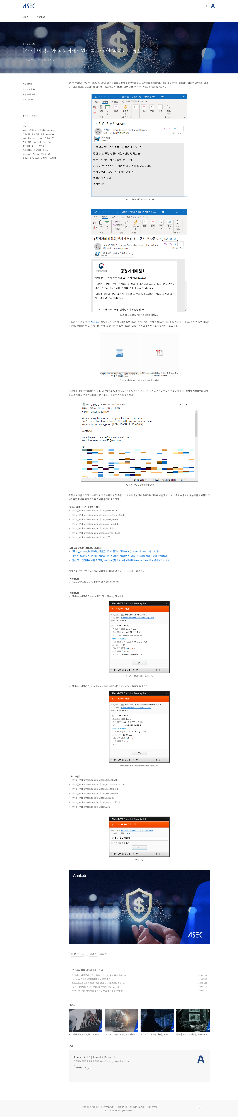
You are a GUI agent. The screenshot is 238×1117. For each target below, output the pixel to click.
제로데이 (52, 157)
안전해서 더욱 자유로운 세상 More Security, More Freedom (101, 1061)
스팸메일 (42, 130)
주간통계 (26, 146)
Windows (51, 130)
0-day (25, 157)
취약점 (43, 153)
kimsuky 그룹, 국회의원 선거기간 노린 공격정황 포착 (96, 990)
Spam (45, 150)
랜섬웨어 (37, 150)
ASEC (25, 130)
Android (37, 142)
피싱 (33, 146)
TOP (198, 1108)
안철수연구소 (50, 138)
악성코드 (32, 130)
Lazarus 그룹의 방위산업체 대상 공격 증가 (91, 979)
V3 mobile (27, 138)
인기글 (35, 116)
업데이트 (26, 134)
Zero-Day (46, 142)
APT (35, 138)
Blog (25, 17)
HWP (41, 138)
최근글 (26, 116)
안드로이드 (27, 150)
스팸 (24, 142)
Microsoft (27, 153)
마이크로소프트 (38, 134)
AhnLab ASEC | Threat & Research (95, 1057)
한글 (30, 142)
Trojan (36, 153)
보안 (31, 157)
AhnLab (41, 17)
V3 (49, 153)
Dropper (50, 134)
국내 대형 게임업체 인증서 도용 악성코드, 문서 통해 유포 (97, 975)
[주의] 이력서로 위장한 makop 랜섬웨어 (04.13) (94, 986)
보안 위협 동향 (29, 94)
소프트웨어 (41, 146)
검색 (206, 6)
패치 (45, 157)
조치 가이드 (28, 99)
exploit (38, 157)
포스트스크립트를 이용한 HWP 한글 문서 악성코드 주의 (97, 982)
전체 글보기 (28, 84)
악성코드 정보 (78, 969)
